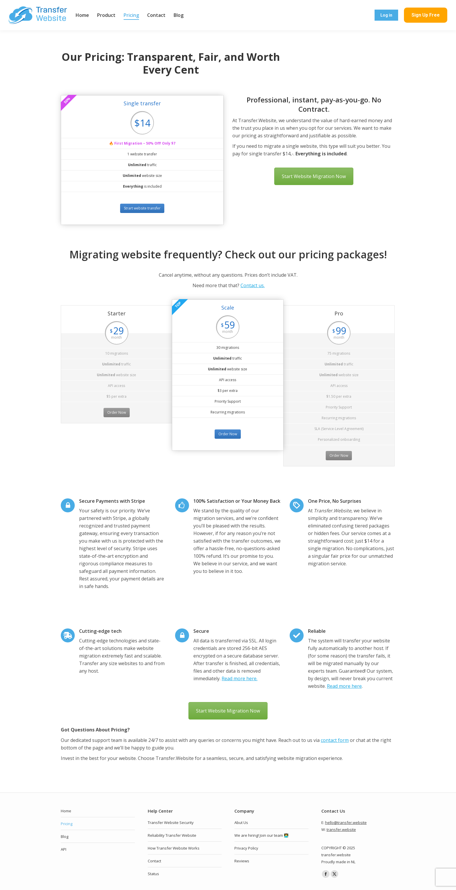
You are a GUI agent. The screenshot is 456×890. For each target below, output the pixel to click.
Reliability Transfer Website (172, 835)
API (63, 849)
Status (153, 873)
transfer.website (341, 829)
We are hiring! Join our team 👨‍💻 (261, 835)
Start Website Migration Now (314, 176)
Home (66, 810)
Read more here (344, 686)
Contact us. (253, 285)
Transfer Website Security (171, 822)
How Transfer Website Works (174, 848)
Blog (64, 836)
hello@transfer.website (346, 822)
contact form (335, 740)
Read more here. (239, 678)
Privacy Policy (246, 848)
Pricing (66, 823)
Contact (154, 861)
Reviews (241, 861)
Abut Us (241, 822)
